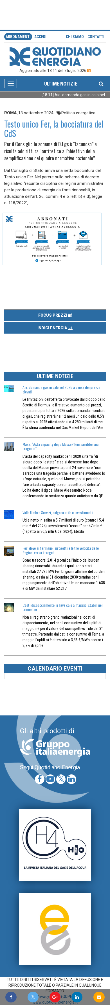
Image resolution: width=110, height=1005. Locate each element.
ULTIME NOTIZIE (60, 83)
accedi (40, 36)
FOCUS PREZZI (55, 315)
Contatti (95, 36)
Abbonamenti (18, 36)
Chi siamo (75, 36)
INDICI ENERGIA (55, 328)
